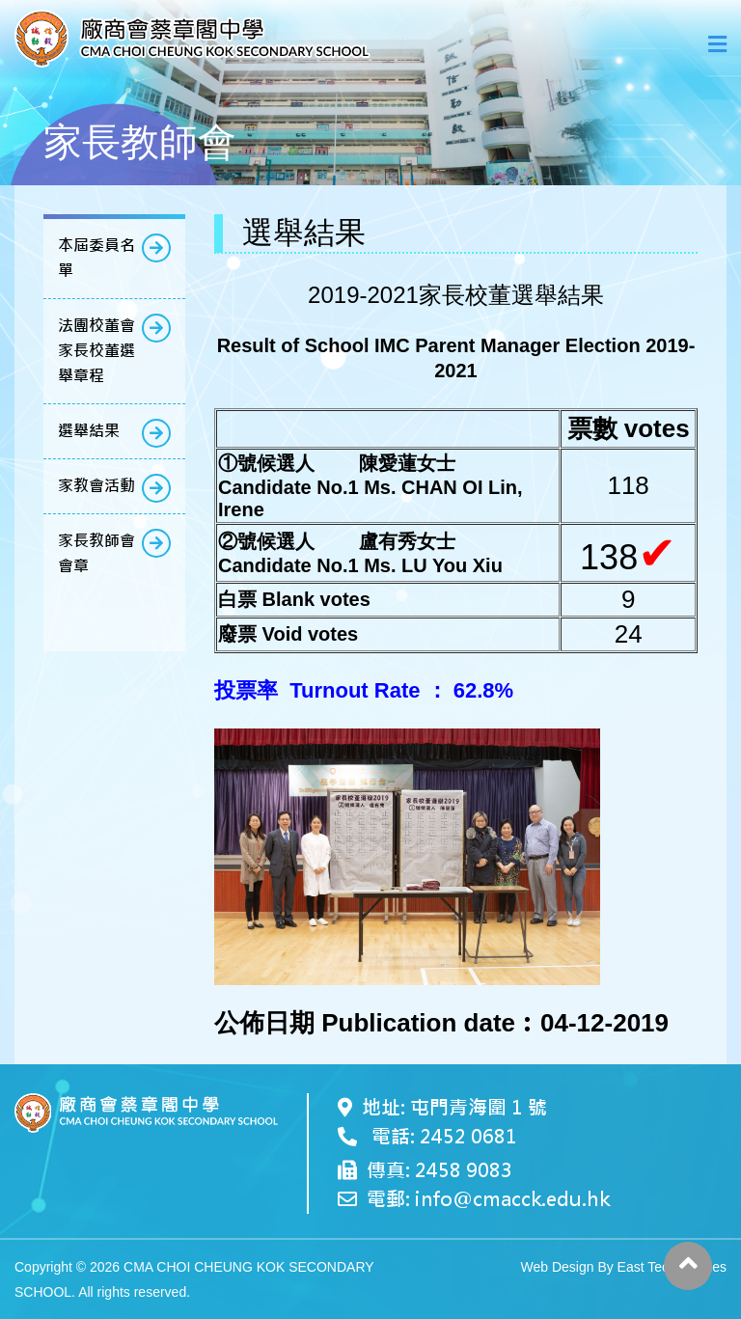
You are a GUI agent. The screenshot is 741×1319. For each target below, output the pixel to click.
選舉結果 (89, 431)
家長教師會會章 (96, 553)
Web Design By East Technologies (624, 1267)
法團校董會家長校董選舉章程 (96, 351)
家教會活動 (96, 486)
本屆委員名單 (96, 258)
